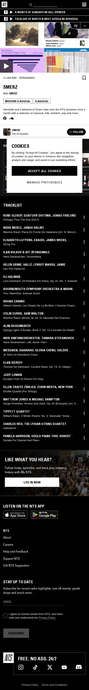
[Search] (31, 4)
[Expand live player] (84, 25)
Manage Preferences (44, 182)
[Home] (4, 4)
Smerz (13, 93)
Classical (42, 101)
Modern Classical (17, 101)
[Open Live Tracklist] (74, 25)
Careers (8, 544)
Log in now (32, 482)
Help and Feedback (15, 551)
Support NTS (11, 558)
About (7, 537)
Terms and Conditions (54, 684)
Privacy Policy (47, 617)
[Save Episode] (84, 78)
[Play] (44, 47)
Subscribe (16, 633)
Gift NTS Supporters (16, 565)
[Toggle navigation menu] (84, 4)
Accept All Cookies (44, 171)
